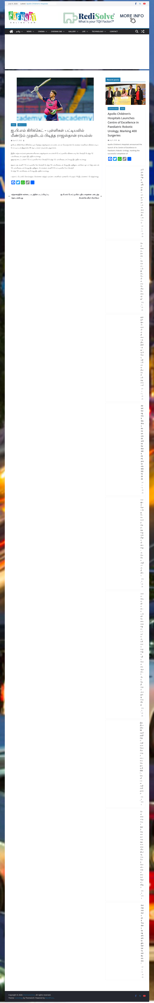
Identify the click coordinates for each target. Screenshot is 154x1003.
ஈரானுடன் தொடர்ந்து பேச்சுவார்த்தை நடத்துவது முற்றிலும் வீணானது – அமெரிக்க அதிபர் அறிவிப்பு (142, 537)
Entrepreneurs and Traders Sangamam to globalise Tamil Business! (142, 934)
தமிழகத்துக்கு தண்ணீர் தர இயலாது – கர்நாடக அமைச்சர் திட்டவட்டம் (142, 196)
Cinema (41, 31)
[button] (21, 31)
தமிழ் (18, 31)
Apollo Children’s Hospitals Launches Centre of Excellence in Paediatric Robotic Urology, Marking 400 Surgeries (123, 124)
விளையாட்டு (22, 125)
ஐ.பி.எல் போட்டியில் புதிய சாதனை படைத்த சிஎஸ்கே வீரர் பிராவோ (81, 196)
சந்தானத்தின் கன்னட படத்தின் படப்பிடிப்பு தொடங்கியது (28, 196)
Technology (97, 31)
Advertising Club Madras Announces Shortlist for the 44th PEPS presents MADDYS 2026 (142, 442)
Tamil (13, 125)
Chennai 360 (56, 31)
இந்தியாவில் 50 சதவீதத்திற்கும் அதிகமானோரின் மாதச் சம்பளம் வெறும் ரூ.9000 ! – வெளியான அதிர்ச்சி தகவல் (142, 758)
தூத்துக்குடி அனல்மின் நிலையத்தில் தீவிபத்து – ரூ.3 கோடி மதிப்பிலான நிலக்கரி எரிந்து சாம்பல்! (142, 351)
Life (83, 31)
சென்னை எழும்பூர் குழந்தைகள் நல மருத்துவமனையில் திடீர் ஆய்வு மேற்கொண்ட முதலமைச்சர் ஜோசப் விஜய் (142, 849)
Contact (114, 31)
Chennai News (113, 108)
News (29, 31)
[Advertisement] (77, 52)
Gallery (72, 31)
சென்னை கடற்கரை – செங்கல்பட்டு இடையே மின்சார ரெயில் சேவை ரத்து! (142, 271)
